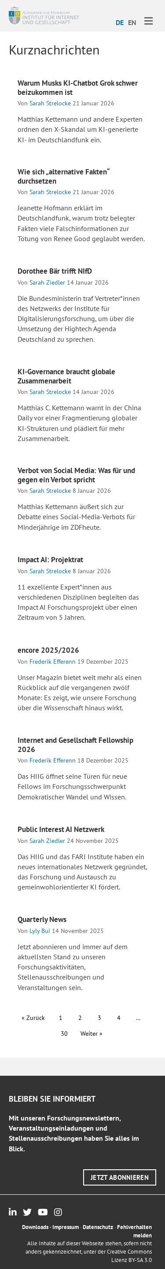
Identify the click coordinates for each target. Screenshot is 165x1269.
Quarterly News (42, 919)
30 (64, 1034)
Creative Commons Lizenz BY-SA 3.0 (129, 1256)
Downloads (35, 1227)
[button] (119, 1177)
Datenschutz (98, 1227)
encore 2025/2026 (48, 650)
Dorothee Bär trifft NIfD (55, 271)
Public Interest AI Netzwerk (61, 829)
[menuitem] (120, 22)
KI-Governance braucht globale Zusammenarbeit (66, 376)
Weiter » (92, 1034)
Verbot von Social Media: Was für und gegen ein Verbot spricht (76, 475)
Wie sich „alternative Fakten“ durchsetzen (63, 176)
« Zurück (33, 1018)
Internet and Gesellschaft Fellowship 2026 (75, 744)
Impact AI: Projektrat (50, 559)
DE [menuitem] (120, 22)
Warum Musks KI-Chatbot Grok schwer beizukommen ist (78, 87)
